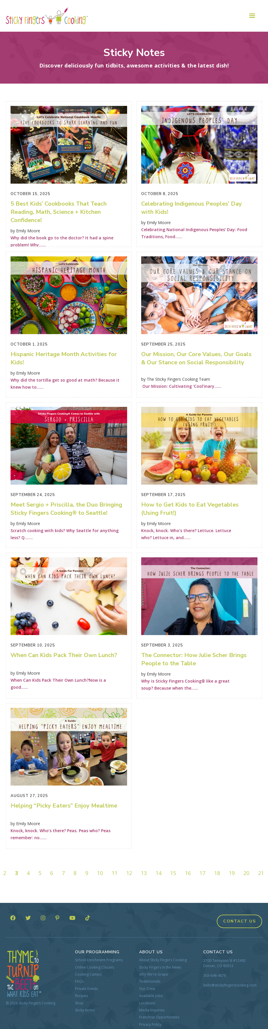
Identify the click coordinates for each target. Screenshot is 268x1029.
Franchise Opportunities (159, 1017)
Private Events (86, 989)
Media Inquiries (152, 1010)
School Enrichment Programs (99, 960)
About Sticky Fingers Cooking (163, 960)
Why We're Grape (153, 974)
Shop (79, 1003)
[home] (47, 16)
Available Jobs (151, 996)
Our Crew (147, 989)
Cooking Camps (88, 974)
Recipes (81, 996)
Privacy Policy (150, 1025)
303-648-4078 (214, 975)
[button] (252, 16)
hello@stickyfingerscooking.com (230, 985)
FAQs (79, 981)
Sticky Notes (85, 1010)
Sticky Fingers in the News (160, 967)
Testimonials (149, 981)
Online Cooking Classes (94, 967)
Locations (147, 1003)
